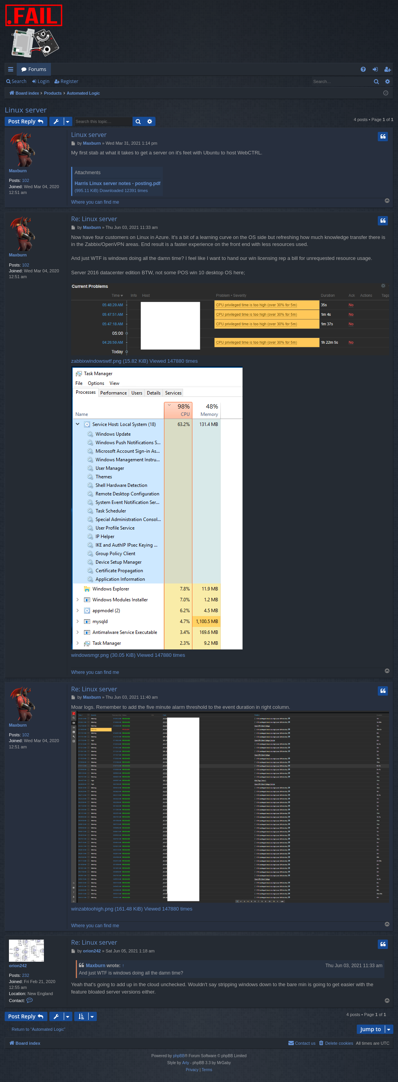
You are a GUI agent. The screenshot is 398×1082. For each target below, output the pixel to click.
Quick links (12, 71)
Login (43, 81)
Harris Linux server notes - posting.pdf (118, 183)
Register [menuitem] (389, 71)
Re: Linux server (94, 219)
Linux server (26, 110)
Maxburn (18, 170)
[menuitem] (363, 69)
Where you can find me (95, 202)
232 (25, 975)
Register (69, 81)
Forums (37, 69)
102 (25, 180)
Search (19, 81)
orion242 (18, 965)
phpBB (179, 1056)
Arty (185, 1063)
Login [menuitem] (376, 71)
